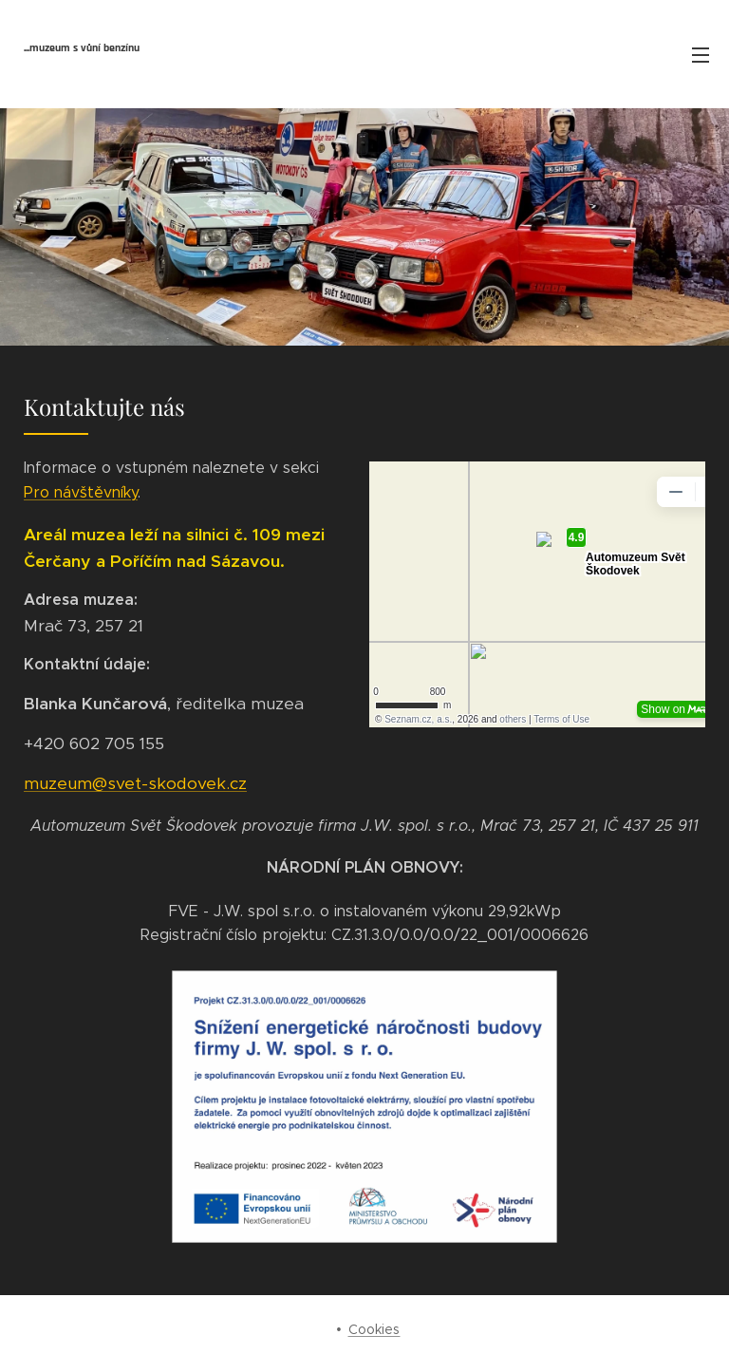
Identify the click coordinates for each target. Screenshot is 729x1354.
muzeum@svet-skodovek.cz (135, 783)
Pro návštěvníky (81, 492)
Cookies (374, 1329)
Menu (700, 55)
